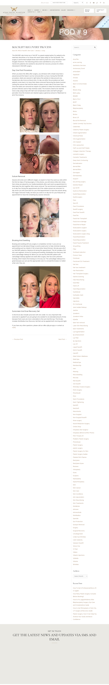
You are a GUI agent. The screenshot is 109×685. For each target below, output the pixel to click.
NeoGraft (76, 409)
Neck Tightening (78, 402)
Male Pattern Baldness (80, 356)
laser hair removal (79, 323)
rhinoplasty (76, 470)
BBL (74, 87)
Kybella (75, 320)
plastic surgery (78, 448)
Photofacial (76, 442)
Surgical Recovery (79, 531)
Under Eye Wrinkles (79, 537)
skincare (75, 510)
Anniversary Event (79, 68)
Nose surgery (77, 421)
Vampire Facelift (78, 543)
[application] (32, 10)
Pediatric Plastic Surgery (81, 439)
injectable (76, 298)
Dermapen (76, 173)
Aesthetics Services (79, 65)
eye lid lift (76, 188)
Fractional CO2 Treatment (81, 262)
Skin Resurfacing (78, 501)
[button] (59, 2)
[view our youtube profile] (93, 2)
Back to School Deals (80, 84)
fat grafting (76, 246)
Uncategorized (78, 534)
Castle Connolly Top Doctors (82, 124)
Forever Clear (77, 255)
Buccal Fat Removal (79, 121)
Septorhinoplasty (78, 482)
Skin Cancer (77, 488)
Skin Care (31, 50)
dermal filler (77, 166)
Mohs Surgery (77, 390)
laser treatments (78, 329)
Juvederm (76, 314)
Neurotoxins (77, 412)
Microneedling (77, 375)
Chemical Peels (78, 136)
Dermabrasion (77, 163)
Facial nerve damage (79, 222)
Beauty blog (77, 90)
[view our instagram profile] (87, 2)
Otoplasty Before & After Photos (83, 433)
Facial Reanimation (79, 237)
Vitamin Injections (78, 556)
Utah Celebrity (78, 540)
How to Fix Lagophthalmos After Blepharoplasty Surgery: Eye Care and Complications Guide (84, 603)
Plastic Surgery (78, 445)
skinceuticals (77, 513)
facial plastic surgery (79, 231)
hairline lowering (78, 277)
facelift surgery (78, 209)
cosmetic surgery (78, 154)
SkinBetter (76, 507)
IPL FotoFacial (77, 304)
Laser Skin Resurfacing (80, 326)
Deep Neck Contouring (80, 160)
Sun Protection (78, 522)
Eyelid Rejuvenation (79, 194)
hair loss (75, 265)
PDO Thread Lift (78, 436)
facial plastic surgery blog (81, 234)
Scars (75, 473)
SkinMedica (76, 516)
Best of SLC (77, 99)
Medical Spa (77, 363)
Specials (75, 519)
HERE (14, 328)
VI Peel (75, 550)
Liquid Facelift (77, 347)
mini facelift (77, 384)
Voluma (75, 562)
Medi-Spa (76, 360)
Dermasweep (77, 176)
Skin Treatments (78, 504)
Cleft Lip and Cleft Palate (81, 148)
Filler (74, 249)
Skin (74, 485)
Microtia (75, 378)
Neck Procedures (78, 399)
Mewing (75, 372)
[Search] (82, 2)
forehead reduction (79, 252)
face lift (14, 50)
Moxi (74, 396)
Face (74, 200)
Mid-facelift (76, 381)
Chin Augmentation (79, 139)
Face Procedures (78, 206)
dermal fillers (77, 170)
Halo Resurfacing (78, 280)
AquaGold (76, 75)
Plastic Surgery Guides (80, 455)
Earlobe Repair (78, 185)
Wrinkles (76, 565)
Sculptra (75, 476)
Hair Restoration (78, 271)
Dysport (75, 179)
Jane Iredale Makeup (80, 307)
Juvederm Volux (78, 317)
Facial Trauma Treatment (81, 243)
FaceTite (75, 216)
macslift (75, 353)
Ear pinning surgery (79, 182)
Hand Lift (76, 286)
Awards (75, 81)
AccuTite (76, 59)
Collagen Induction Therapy (82, 151)
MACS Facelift (22, 50)
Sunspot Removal (78, 525)
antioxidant (76, 71)
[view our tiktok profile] (97, 2)
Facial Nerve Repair (79, 225)
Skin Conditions (78, 494)
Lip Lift (75, 344)
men (74, 369)
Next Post (63, 339)
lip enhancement (78, 335)
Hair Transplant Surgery (80, 274)
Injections (76, 301)
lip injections (77, 341)
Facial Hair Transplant (80, 219)
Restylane (76, 461)
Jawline (75, 311)
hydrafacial (76, 292)
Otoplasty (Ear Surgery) (80, 430)
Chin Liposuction (78, 145)
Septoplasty (77, 479)
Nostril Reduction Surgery (81, 424)
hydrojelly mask (78, 295)
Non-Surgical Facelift (80, 418)
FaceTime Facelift (78, 212)
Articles (75, 78)
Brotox (75, 114)
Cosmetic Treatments (80, 157)
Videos (75, 553)
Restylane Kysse (78, 464)
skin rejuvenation (78, 497)
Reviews (75, 467)
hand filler (76, 283)
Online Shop (77, 427)
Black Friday (77, 105)
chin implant (77, 142)
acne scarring (77, 62)
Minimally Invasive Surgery (81, 387)
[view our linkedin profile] (104, 2)
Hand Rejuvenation (79, 289)
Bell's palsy (76, 93)
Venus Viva (76, 547)
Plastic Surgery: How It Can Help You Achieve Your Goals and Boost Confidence (85, 617)
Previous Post (17, 339)
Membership (77, 366)
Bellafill (75, 96)
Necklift (75, 406)
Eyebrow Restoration (80, 191)
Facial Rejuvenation (79, 240)
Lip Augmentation (78, 332)
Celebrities (76, 127)
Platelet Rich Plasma (79, 458)
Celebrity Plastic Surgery (81, 130)
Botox (75, 111)
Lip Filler (76, 338)
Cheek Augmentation (80, 133)
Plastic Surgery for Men (80, 452)
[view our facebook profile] (90, 2)
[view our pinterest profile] (100, 2)
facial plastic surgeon (80, 228)
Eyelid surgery (77, 197)
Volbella (75, 559)
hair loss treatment (79, 268)
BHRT (75, 102)
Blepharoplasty (78, 108)
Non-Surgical (77, 415)
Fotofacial (76, 258)
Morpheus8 (76, 393)
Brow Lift (76, 117)
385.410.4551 (45, 2)
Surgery (75, 528)
